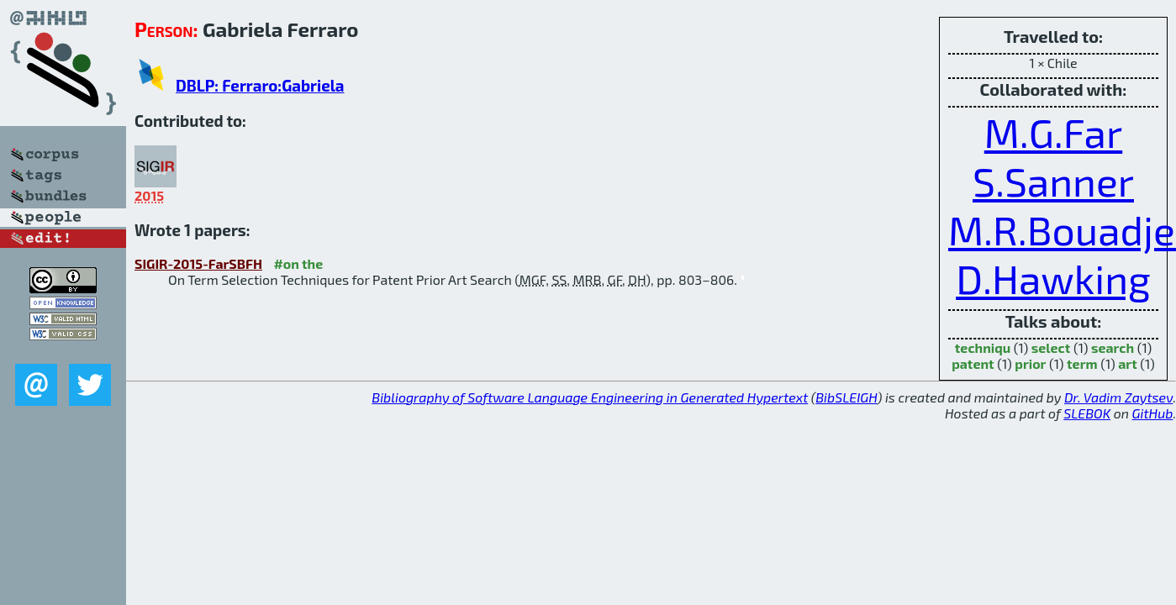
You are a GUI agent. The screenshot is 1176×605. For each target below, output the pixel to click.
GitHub (1152, 413)
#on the (298, 263)
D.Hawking (1053, 278)
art (1127, 363)
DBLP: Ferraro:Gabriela (260, 85)
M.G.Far (1053, 132)
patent (973, 363)
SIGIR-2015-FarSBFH (198, 263)
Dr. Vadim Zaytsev (1118, 397)
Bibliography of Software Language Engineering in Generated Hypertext (590, 397)
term (1082, 363)
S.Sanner (1053, 180)
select (1051, 347)
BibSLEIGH (846, 397)
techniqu (982, 347)
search (1112, 347)
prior (1030, 363)
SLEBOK (1086, 413)
